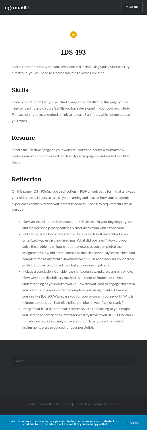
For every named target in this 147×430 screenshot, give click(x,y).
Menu (134, 7)
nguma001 (17, 7)
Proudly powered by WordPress (49, 404)
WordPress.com (108, 404)
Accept (134, 422)
